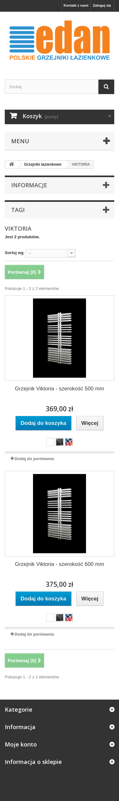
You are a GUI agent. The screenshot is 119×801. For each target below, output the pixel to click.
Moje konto (21, 744)
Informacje (29, 185)
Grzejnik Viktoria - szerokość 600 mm (59, 564)
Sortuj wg (14, 252)
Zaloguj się (102, 5)
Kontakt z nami (75, 5)
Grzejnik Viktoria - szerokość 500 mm (59, 389)
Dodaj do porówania (34, 458)
